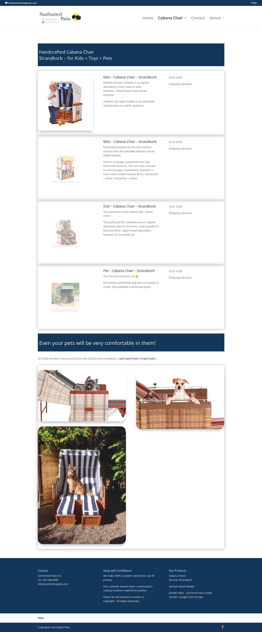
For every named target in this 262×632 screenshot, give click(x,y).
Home (148, 18)
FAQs (254, 3)
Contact (198, 18)
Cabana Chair (170, 18)
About (215, 18)
